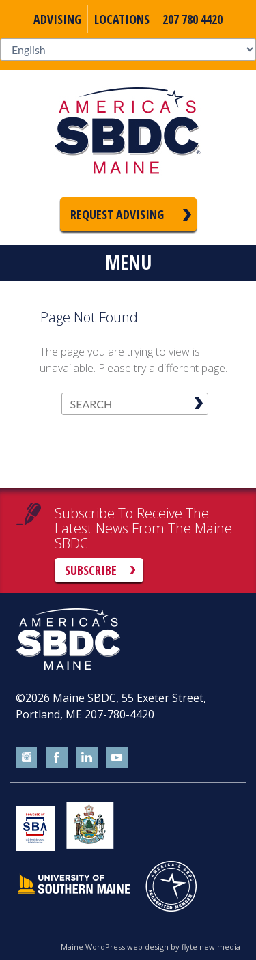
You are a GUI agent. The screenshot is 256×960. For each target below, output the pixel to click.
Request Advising (117, 214)
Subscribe (91, 570)
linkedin (87, 758)
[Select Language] (128, 49)
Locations (122, 19)
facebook (57, 758)
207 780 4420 (192, 19)
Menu (128, 262)
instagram (27, 758)
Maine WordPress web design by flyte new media (150, 947)
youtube (117, 758)
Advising (57, 19)
